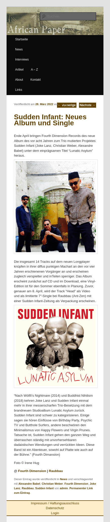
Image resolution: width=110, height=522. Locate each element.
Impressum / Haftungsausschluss (55, 503)
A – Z (34, 69)
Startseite (21, 39)
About (19, 79)
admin (63, 104)
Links (18, 90)
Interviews (22, 59)
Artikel (19, 69)
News (19, 49)
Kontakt (35, 79)
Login (55, 513)
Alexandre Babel (29, 483)
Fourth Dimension (32, 471)
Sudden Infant (44, 488)
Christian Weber (52, 483)
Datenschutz (55, 508)
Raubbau (56, 471)
